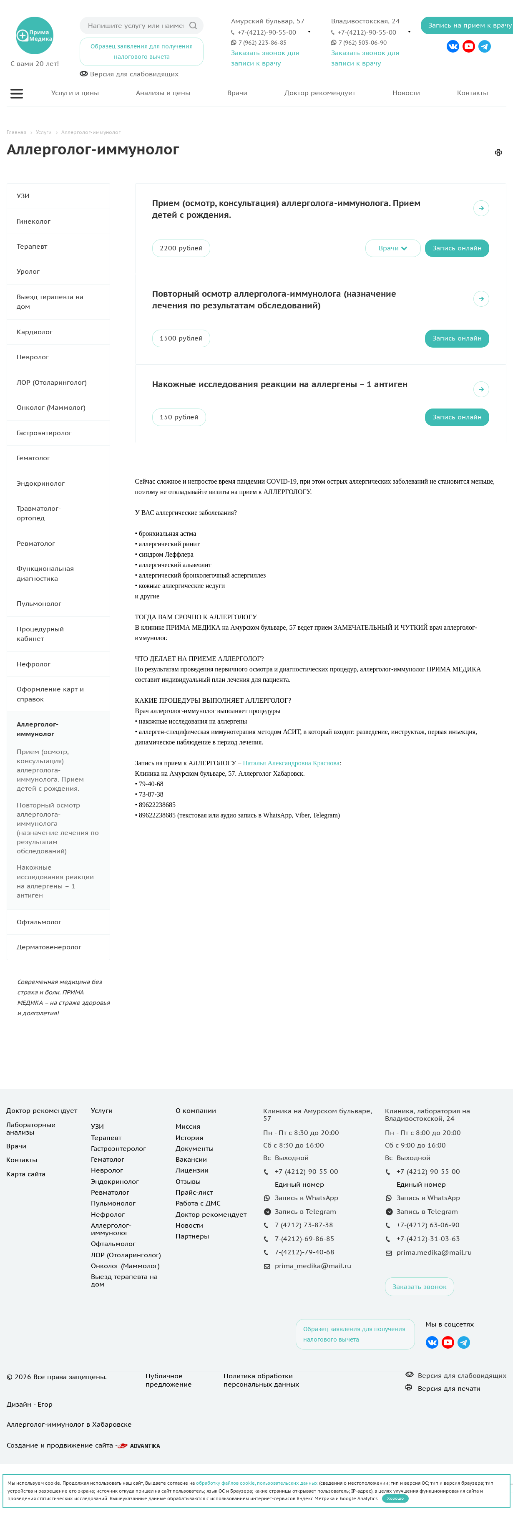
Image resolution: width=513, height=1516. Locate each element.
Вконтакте (453, 46)
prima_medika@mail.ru (313, 1318)
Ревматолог (63, 543)
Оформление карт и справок (63, 694)
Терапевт (63, 246)
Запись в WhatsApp (306, 1250)
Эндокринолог (63, 483)
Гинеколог (63, 221)
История (189, 1190)
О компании (196, 1162)
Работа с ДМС (198, 1255)
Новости (406, 92)
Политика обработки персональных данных (261, 1432)
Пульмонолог (63, 603)
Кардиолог (63, 332)
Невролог (63, 357)
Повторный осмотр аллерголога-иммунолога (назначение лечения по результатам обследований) (274, 299)
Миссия (188, 1178)
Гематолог (63, 458)
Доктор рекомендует (319, 92)
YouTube (469, 46)
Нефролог (63, 664)
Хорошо (395, 1498)
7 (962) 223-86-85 (263, 42)
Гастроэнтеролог (63, 433)
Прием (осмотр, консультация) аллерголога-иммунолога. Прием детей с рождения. (50, 770)
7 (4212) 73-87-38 (304, 1277)
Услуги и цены (75, 92)
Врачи (237, 92)
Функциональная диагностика (63, 573)
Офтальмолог (63, 922)
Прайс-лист (194, 1244)
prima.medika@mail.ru (434, 1304)
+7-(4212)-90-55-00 (267, 32)
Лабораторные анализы (30, 1180)
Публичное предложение (169, 1432)
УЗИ (63, 196)
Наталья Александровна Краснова (291, 763)
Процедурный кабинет (63, 634)
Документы (195, 1200)
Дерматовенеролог (63, 947)
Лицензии (192, 1222)
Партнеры (192, 1288)
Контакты (472, 92)
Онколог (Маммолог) (63, 407)
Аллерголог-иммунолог (63, 729)
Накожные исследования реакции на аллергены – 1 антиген (279, 384)
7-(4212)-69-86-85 (304, 1290)
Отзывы (188, 1233)
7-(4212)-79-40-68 (304, 1304)
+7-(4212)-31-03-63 (428, 1290)
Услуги (102, 1162)
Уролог (63, 271)
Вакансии (191, 1211)
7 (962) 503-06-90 (363, 42)
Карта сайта (25, 1226)
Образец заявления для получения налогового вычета (142, 52)
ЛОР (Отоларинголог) (63, 382)
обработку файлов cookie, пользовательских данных (257, 1483)
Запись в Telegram (305, 1263)
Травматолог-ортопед (63, 513)
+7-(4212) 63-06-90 (428, 1277)
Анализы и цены (163, 92)
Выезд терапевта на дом (63, 302)
